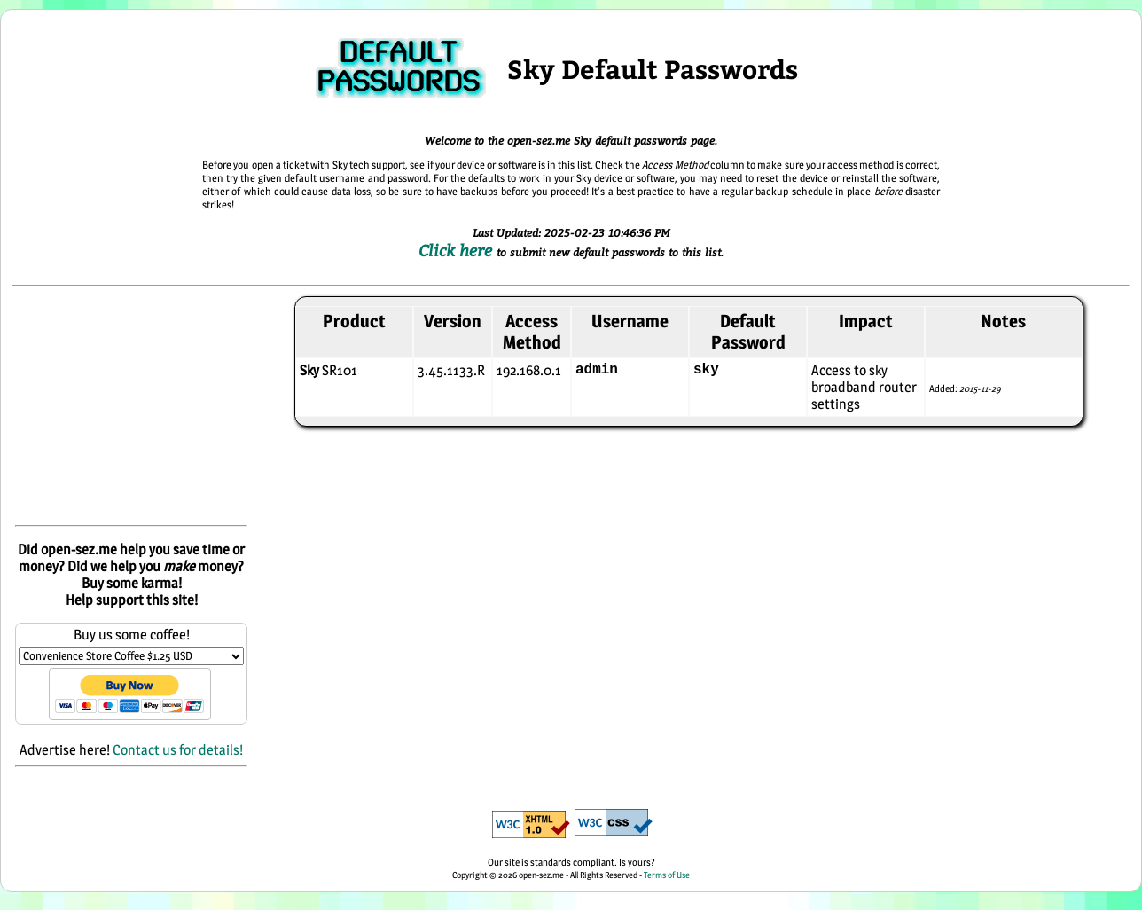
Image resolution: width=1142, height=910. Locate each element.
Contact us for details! (178, 749)
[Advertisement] (131, 407)
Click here (457, 250)
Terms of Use (667, 874)
